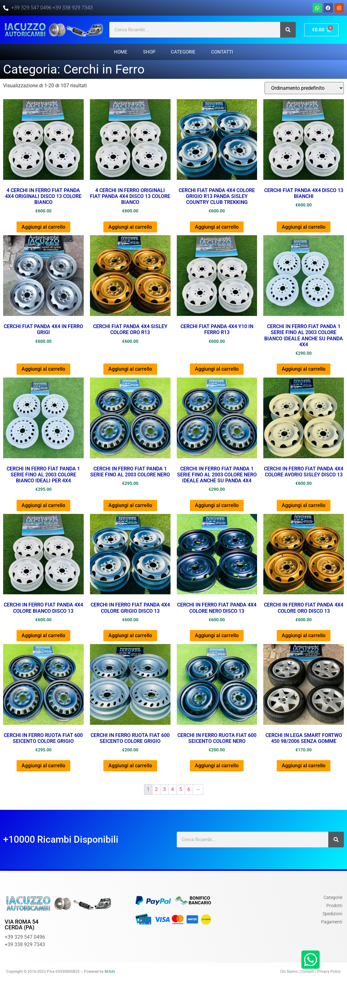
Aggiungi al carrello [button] (43, 227)
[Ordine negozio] (304, 88)
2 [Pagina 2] (156, 789)
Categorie (183, 52)
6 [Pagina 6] (188, 789)
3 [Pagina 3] (164, 789)
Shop (149, 52)
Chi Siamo (289, 971)
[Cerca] (288, 30)
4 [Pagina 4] (172, 789)
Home (120, 52)
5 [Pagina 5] (180, 789)
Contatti (222, 52)
